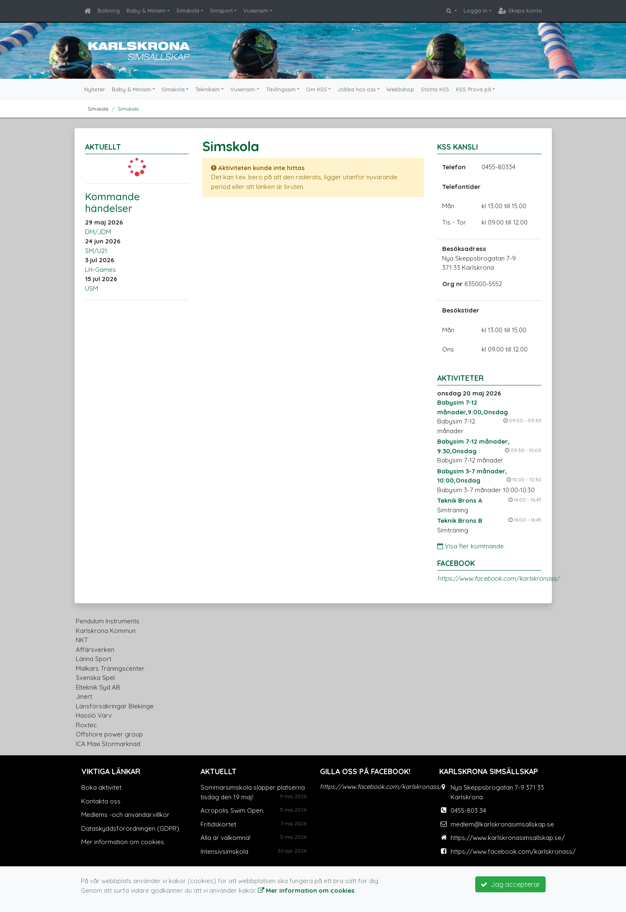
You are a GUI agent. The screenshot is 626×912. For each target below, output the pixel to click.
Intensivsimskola (224, 851)
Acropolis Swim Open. (232, 810)
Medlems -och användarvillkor (125, 815)
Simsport (221, 10)
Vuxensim (255, 10)
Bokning (109, 10)
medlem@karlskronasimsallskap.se (502, 824)
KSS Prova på (473, 89)
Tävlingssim (281, 89)
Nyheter (94, 89)
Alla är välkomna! (225, 838)
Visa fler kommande (470, 546)
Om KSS (316, 89)
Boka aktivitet (101, 787)
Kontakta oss (101, 801)
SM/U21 (96, 251)
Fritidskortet (218, 824)
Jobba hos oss (356, 89)
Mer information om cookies (122, 842)
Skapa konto (520, 10)
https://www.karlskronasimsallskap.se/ (508, 838)
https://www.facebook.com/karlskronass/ (498, 578)
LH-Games (100, 270)
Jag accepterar (510, 884)
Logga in (475, 10)
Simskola (187, 10)
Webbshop (400, 89)
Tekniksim (207, 89)
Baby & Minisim (146, 10)
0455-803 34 (468, 810)
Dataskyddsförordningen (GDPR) (130, 828)
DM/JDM (98, 232)
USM (91, 288)
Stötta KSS (435, 89)
